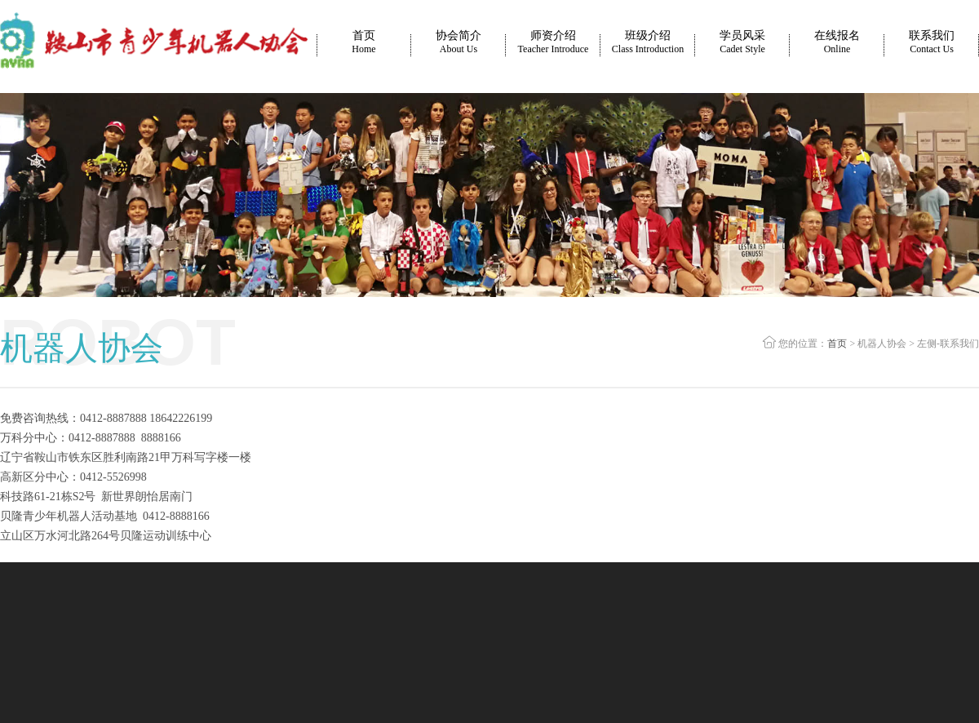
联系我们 (932, 42)
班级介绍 (648, 42)
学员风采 (742, 42)
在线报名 (837, 42)
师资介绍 (553, 42)
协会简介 (458, 42)
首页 (363, 42)
